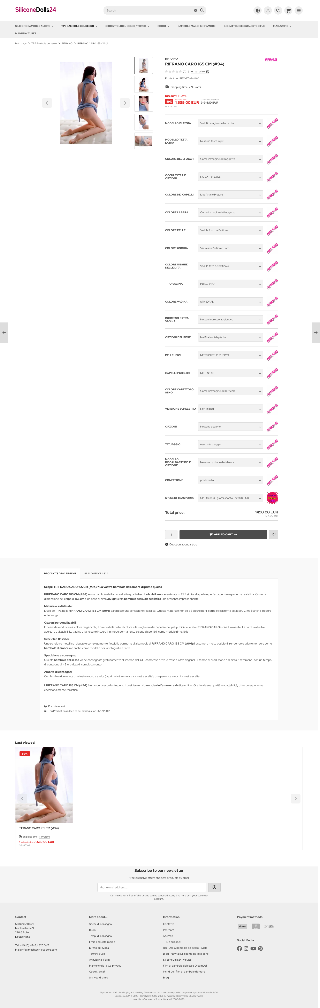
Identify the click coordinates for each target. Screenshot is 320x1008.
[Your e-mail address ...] (151, 887)
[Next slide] (143, 142)
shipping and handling (132, 992)
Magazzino (282, 26)
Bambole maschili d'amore (196, 26)
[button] (143, 84)
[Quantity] (171, 534)
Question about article (181, 544)
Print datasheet (56, 706)
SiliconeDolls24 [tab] (96, 573)
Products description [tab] (60, 573)
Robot (163, 26)
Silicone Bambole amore (34, 26)
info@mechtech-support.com (39, 949)
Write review (198, 71)
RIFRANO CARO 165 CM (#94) (39, 828)
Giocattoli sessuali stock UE (244, 26)
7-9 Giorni (195, 87)
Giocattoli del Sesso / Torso (127, 26)
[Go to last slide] (143, 64)
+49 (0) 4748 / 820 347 (34, 945)
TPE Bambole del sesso (79, 26)
